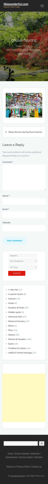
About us (10, 466)
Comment (7, 162)
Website (6, 222)
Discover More (26, 457)
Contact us (36, 466)
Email (5, 209)
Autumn (12, 298)
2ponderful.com (17, 475)
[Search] (41, 443)
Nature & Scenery (16, 321)
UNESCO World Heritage (20, 352)
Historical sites (15, 316)
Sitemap (38, 457)
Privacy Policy (23, 466)
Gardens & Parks (16, 307)
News (11, 325)
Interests (35, 453)
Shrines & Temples (17, 339)
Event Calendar (22, 453)
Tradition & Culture (17, 348)
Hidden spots (14, 312)
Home (10, 453)
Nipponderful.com (16, 4)
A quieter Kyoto (15, 294)
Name (6, 195)
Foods (11, 303)
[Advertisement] (24, 398)
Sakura (11, 334)
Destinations (12, 457)
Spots (11, 343)
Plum (10, 330)
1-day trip (13, 289)
